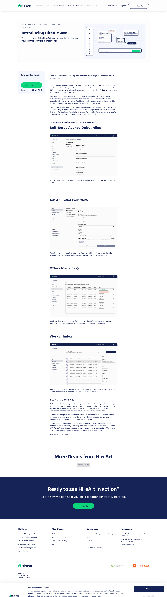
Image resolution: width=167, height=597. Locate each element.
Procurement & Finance (61, 544)
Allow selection (149, 584)
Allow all (149, 577)
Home (24, 24)
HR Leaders (56, 534)
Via (87, 544)
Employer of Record (26, 541)
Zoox (88, 537)
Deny (149, 591)
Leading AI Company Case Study (99, 534)
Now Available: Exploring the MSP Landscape (134, 535)
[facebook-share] (41, 90)
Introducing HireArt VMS (52, 24)
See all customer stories (95, 548)
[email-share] (33, 90)
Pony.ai (89, 541)
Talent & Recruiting (59, 541)
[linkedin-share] (39, 90)
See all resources (127, 545)
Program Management (27, 548)
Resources (32, 24)
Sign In (123, 6)
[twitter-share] (36, 90)
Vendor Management (26, 534)
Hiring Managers (59, 537)
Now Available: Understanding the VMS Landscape (134, 540)
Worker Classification (26, 544)
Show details (112, 591)
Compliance (23, 551)
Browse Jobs (113, 6)
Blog (39, 24)
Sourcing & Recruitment (27, 537)
